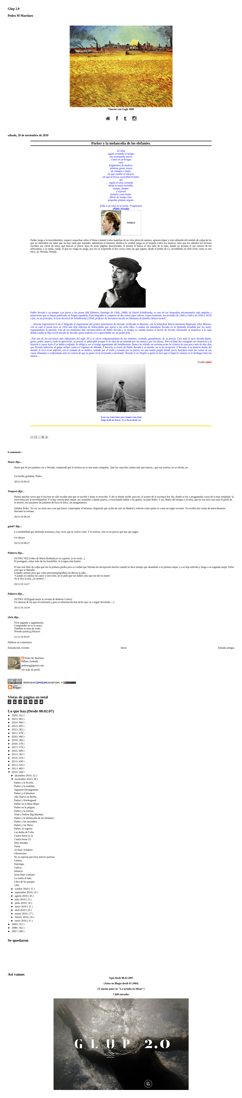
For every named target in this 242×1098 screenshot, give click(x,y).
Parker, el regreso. (23, 828)
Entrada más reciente (18, 647)
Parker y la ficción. (24, 782)
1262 (16, 885)
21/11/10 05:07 (22, 636)
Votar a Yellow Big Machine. (29, 814)
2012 (15, 765)
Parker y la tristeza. (24, 811)
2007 (15, 931)
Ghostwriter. (20, 853)
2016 (15, 750)
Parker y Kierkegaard (25, 800)
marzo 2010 (21, 913)
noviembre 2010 (23, 779)
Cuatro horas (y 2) (23, 835)
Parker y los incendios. (26, 821)
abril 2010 (20, 910)
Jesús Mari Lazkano (24, 874)
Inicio (124, 647)
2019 (15, 740)
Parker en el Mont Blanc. (27, 803)
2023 (15, 726)
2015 (15, 754)
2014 (15, 757)
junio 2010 (21, 903)
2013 (15, 761)
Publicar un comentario (20, 642)
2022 (15, 729)
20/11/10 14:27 (22, 584)
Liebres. (18, 860)
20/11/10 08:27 (22, 543)
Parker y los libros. (24, 825)
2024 (15, 722)
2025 (15, 719)
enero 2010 (21, 920)
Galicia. (18, 867)
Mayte (11, 462)
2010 (15, 772)
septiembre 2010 (23, 892)
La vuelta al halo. (23, 878)
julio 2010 (20, 899)
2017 (15, 747)
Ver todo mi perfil (30, 669)
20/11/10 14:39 (22, 607)
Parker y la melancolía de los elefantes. (121, 143)
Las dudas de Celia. (24, 832)
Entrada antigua (226, 647)
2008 (15, 927)
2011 (14, 768)
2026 (15, 715)
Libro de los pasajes (24, 881)
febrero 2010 (22, 917)
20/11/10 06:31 (22, 481)
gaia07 (11, 526)
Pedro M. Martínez (34, 658)
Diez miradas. (21, 842)
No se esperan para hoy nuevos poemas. (34, 857)
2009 (15, 924)
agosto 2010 (21, 895)
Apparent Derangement (26, 789)
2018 (15, 743)
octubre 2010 (22, 888)
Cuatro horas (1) (22, 839)
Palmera (13, 552)
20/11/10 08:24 (22, 516)
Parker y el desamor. (24, 793)
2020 (15, 736)
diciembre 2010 (23, 775)
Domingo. (19, 864)
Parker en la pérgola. (24, 807)
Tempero (13, 491)
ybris (11, 617)
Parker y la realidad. (24, 786)
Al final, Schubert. (23, 849)
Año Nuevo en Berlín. (25, 796)
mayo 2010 (21, 906)
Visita (17, 846)
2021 (15, 733)
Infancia (18, 871)
